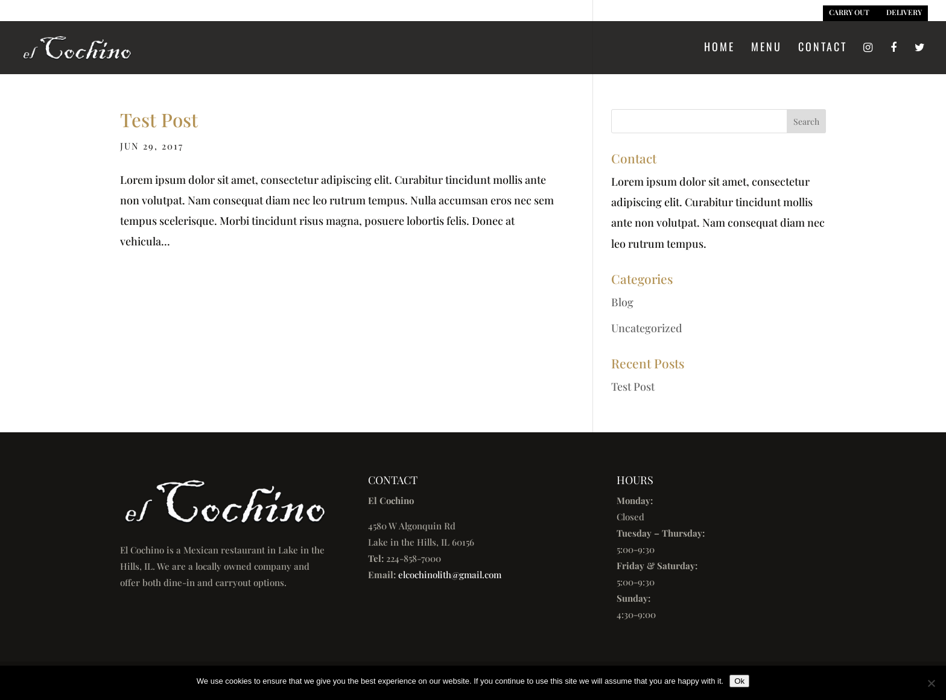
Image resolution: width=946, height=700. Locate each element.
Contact (822, 48)
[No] (931, 683)
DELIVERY (904, 12)
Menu (766, 48)
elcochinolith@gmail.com (449, 575)
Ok (739, 681)
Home (719, 48)
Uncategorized (646, 328)
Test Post (159, 119)
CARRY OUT (849, 12)
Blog (622, 302)
